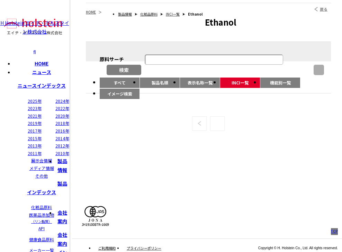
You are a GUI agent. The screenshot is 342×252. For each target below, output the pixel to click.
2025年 (35, 101)
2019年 (35, 123)
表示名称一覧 (200, 83)
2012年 (62, 145)
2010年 (62, 153)
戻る (323, 9)
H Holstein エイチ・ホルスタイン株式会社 (34, 27)
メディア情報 (41, 168)
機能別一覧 (280, 83)
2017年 (35, 131)
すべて (120, 83)
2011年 (35, 153)
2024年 (62, 101)
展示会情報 (41, 160)
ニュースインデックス (42, 85)
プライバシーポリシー (144, 248)
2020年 (62, 116)
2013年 (35, 145)
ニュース (41, 72)
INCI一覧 (173, 14)
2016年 (62, 131)
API (41, 228)
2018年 (62, 123)
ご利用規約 (107, 248)
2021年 (35, 116)
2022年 (62, 108)
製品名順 (160, 83)
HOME (41, 63)
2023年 (35, 108)
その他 (41, 176)
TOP (334, 231)
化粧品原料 (41, 207)
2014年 (62, 138)
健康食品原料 (41, 239)
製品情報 (125, 14)
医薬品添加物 (41, 218)
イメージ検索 (119, 94)
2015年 (35, 138)
